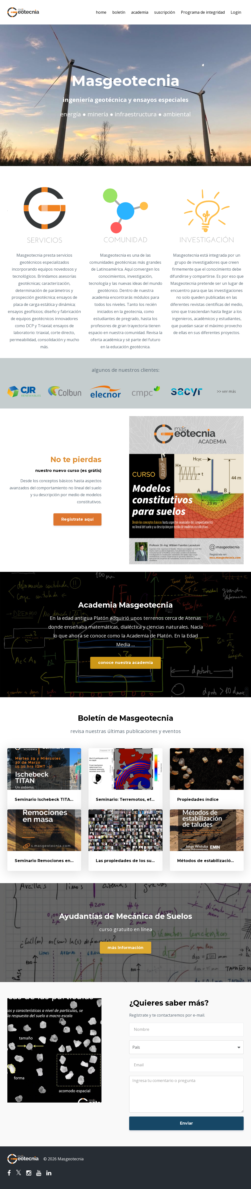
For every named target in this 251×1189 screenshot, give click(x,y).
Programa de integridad (203, 12)
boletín (118, 12)
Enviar (186, 1123)
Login (236, 12)
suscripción (164, 12)
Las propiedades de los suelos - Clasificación (143, 860)
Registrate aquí (77, 519)
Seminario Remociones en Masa (48, 860)
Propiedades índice (198, 799)
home (101, 12)
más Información (125, 947)
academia (139, 12)
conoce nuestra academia (125, 662)
